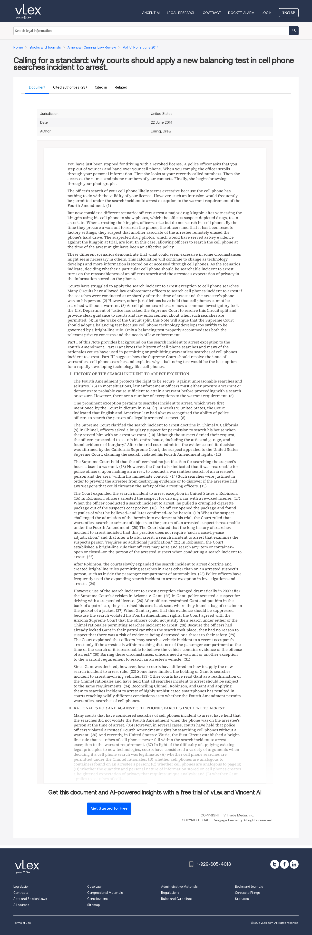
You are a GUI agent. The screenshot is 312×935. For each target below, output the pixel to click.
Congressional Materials (105, 893)
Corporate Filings (247, 893)
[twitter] (274, 864)
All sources (21, 905)
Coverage (212, 13)
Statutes (242, 899)
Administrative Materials (179, 886)
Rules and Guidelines (176, 899)
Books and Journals (249, 886)
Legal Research (181, 13)
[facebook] (284, 864)
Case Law (94, 886)
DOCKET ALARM (241, 13)
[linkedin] (294, 864)
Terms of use (22, 922)
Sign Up (288, 12)
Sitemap (93, 905)
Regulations (170, 893)
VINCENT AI (151, 13)
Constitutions (97, 899)
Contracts (20, 893)
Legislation (21, 886)
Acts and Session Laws (30, 899)
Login (267, 13)
